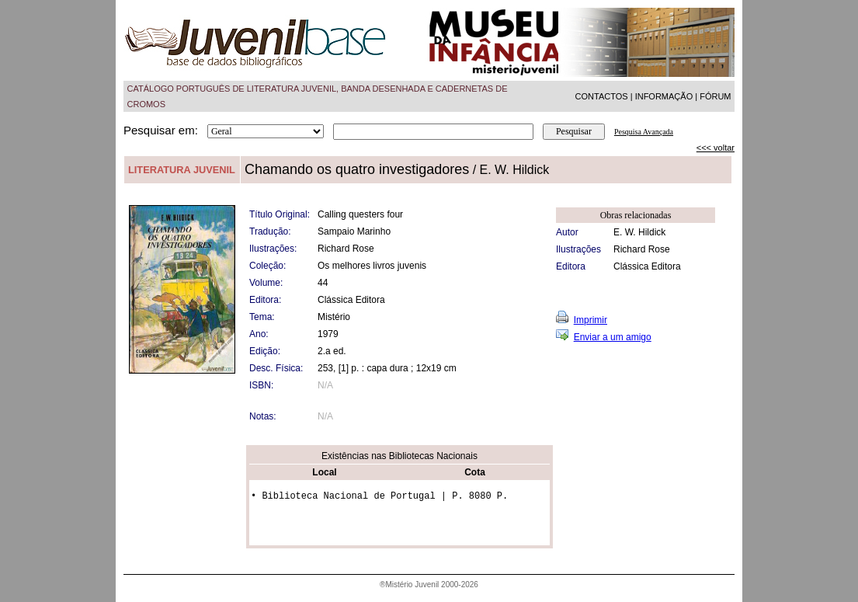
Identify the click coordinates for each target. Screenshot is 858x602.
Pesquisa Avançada (643, 131)
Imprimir (590, 320)
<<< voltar (715, 147)
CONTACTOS (601, 96)
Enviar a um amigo (612, 337)
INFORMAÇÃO (664, 96)
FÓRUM (715, 96)
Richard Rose (641, 249)
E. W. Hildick (639, 232)
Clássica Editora (647, 266)
